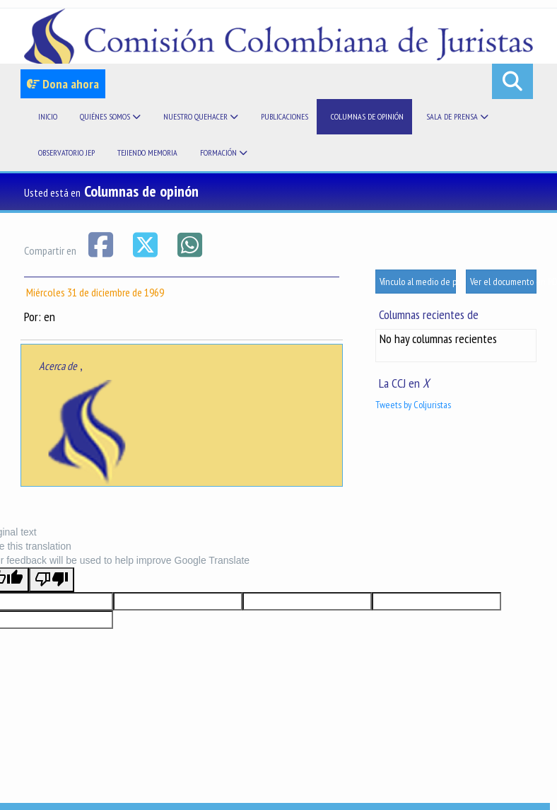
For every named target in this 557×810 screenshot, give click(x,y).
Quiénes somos (110, 116)
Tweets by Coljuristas (413, 404)
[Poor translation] (51, 579)
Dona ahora (63, 84)
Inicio (47, 116)
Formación (223, 152)
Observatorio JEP (66, 152)
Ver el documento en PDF (503, 281)
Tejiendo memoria (147, 152)
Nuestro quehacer (200, 116)
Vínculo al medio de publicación (418, 281)
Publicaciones (284, 116)
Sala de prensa (457, 116)
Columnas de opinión (367, 116)
